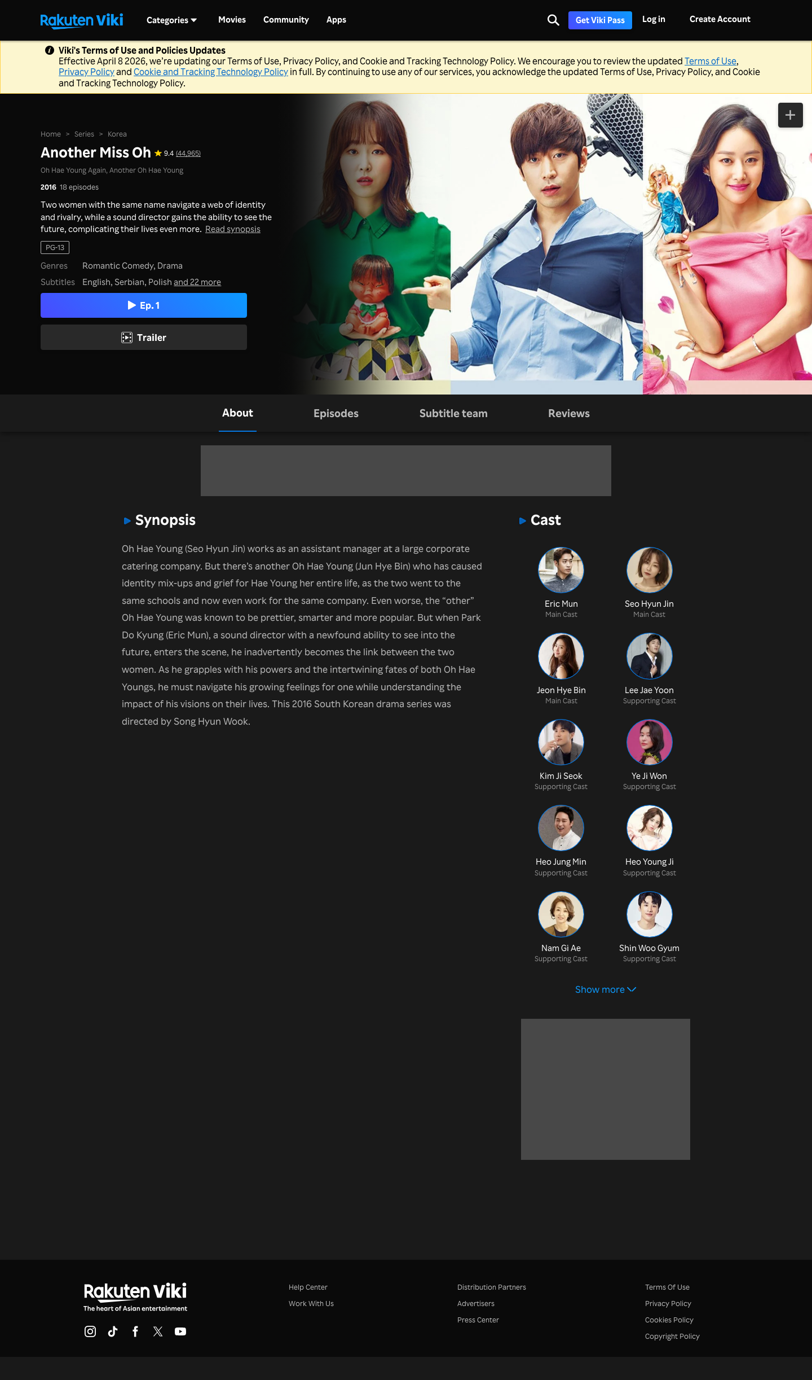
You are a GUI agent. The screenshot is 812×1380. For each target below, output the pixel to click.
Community (286, 20)
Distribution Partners (491, 1286)
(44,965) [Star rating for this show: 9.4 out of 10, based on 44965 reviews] (188, 153)
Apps (336, 20)
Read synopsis (233, 228)
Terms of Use (710, 61)
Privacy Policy (86, 71)
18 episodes (79, 186)
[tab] (238, 413)
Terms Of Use (667, 1286)
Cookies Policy (669, 1319)
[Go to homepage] (82, 20)
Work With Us (311, 1303)
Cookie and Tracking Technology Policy (211, 71)
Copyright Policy (672, 1335)
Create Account (720, 19)
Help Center (308, 1286)
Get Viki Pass (600, 20)
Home (51, 133)
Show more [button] (605, 989)
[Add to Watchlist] (791, 115)
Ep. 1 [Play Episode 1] (144, 305)
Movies (232, 20)
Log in (653, 19)
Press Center (478, 1319)
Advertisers (476, 1303)
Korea (117, 133)
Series (84, 133)
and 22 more (197, 282)
